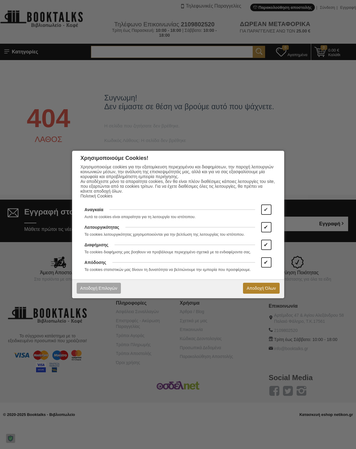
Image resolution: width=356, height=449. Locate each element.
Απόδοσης (95, 262)
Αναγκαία (94, 209)
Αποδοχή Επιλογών (98, 288)
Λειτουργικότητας (102, 227)
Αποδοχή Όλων (261, 288)
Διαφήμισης (96, 244)
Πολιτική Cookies (97, 196)
